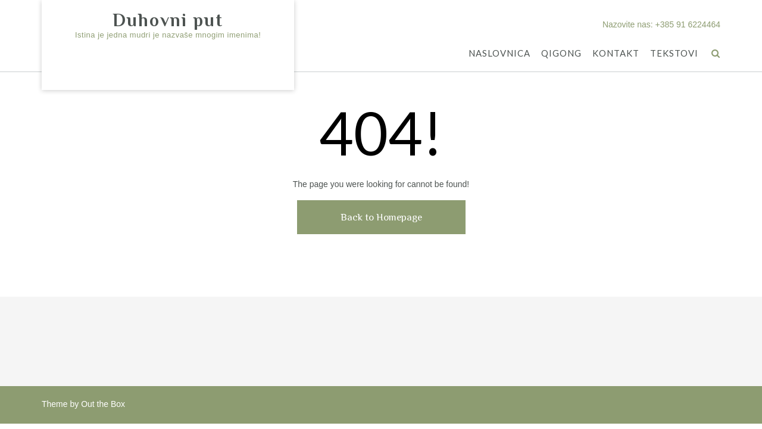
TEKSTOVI (674, 54)
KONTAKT (615, 54)
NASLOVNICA (499, 54)
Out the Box (103, 404)
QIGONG (561, 54)
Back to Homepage (381, 217)
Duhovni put (168, 20)
